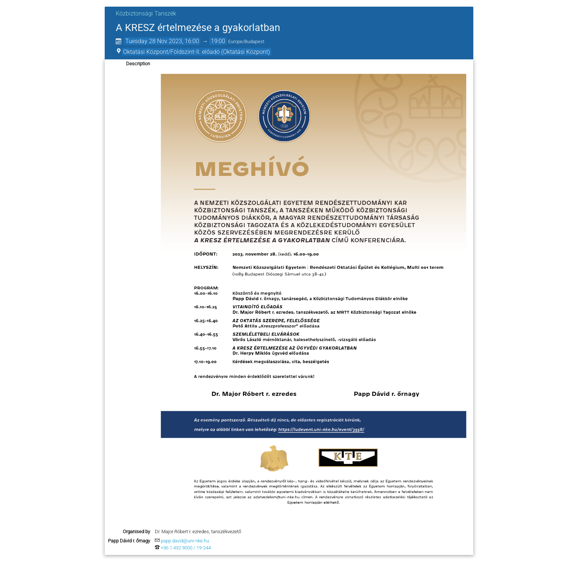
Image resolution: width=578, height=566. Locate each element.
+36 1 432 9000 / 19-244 (186, 548)
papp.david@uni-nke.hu (185, 541)
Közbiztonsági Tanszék (146, 13)
